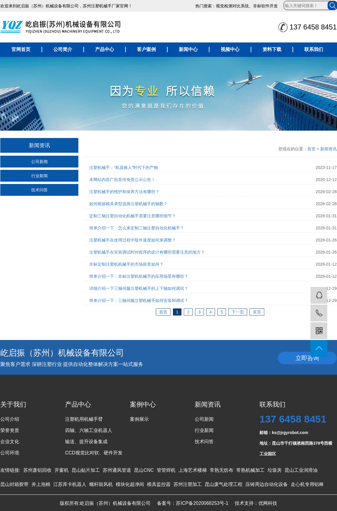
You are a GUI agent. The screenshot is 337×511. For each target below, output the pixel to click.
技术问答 (39, 190)
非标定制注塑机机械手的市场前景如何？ (126, 264)
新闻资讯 (328, 149)
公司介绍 (9, 419)
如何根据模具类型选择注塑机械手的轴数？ (128, 203)
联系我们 (313, 49)
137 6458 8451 (293, 419)
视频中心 (230, 49)
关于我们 (13, 404)
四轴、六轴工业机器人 (88, 430)
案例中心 (143, 404)
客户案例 (146, 49)
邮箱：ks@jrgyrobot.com (284, 432)
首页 (311, 149)
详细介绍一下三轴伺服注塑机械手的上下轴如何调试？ (138, 288)
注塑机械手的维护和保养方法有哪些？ (124, 191)
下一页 (238, 312)
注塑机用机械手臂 (84, 419)
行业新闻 (39, 175)
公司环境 (9, 452)
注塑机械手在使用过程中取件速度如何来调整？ (132, 240)
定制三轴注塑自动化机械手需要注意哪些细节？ (132, 215)
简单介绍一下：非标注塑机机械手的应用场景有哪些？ (138, 276)
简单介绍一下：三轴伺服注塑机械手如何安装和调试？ (138, 300)
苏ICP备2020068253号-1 (202, 503)
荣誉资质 (9, 430)
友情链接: (10, 470)
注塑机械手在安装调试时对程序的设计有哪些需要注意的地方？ (147, 252)
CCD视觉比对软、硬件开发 (94, 452)
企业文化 (9, 441)
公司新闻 (39, 161)
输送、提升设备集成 (86, 441)
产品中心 (104, 49)
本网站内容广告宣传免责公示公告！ (122, 179)
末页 (257, 312)
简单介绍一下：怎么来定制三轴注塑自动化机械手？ (136, 228)
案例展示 (139, 419)
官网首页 (20, 49)
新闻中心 (188, 49)
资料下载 (271, 49)
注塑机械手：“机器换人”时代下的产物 (123, 167)
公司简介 (62, 49)
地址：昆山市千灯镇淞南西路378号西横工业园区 (296, 444)
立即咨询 (307, 358)
